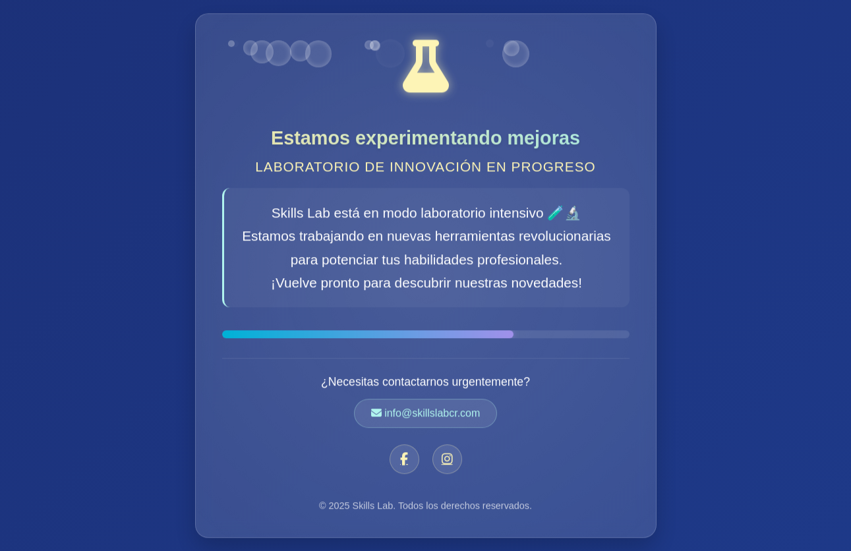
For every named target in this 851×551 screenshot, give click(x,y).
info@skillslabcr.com (426, 413)
